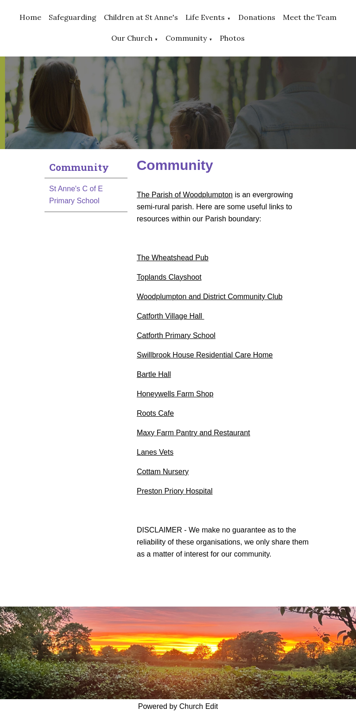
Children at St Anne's (141, 17)
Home (30, 17)
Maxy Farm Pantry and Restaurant (193, 433)
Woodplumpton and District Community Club (210, 297)
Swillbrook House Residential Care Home (205, 355)
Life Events (205, 17)
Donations (256, 17)
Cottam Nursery (163, 472)
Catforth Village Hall (170, 316)
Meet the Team (310, 17)
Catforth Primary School (176, 335)
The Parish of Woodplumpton (185, 195)
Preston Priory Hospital (175, 491)
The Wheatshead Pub (173, 258)
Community (186, 38)
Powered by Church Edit (178, 706)
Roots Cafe (155, 413)
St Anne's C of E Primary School (76, 195)
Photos (232, 38)
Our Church (132, 38)
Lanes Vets (155, 452)
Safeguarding (72, 17)
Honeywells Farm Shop (175, 394)
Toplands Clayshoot (169, 277)
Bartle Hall (154, 374)
